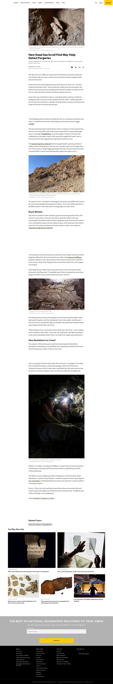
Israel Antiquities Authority (41, 144)
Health (40, 2)
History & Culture (25, 2)
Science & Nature (49, 2)
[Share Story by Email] (79, 67)
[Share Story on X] (75, 67)
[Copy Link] (83, 67)
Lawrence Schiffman (74, 257)
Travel (34, 2)
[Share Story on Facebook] (72, 67)
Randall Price (46, 134)
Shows (57, 2)
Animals (16, 2)
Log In (100, 2)
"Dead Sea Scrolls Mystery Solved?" (41, 228)
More (63, 2)
